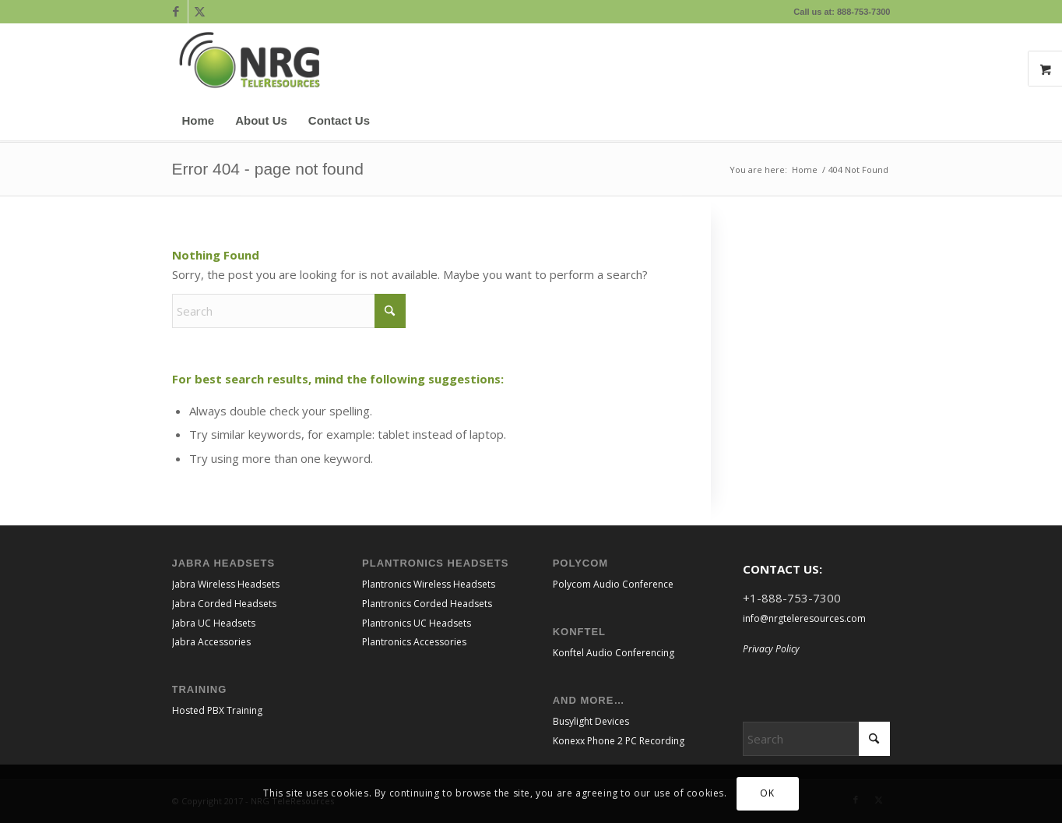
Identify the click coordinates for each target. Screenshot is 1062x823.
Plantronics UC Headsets (416, 623)
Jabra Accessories (211, 641)
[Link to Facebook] (176, 11)
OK (767, 793)
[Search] (881, 120)
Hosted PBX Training (217, 710)
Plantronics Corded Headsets (427, 603)
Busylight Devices (591, 721)
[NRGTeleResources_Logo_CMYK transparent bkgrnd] (250, 62)
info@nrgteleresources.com (804, 618)
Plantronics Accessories (414, 641)
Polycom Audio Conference (613, 584)
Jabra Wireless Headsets (226, 584)
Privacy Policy (771, 648)
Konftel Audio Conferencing (613, 652)
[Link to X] (200, 11)
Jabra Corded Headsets (224, 603)
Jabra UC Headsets (213, 623)
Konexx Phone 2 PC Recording (618, 740)
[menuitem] (198, 120)
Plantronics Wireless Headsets (428, 584)
